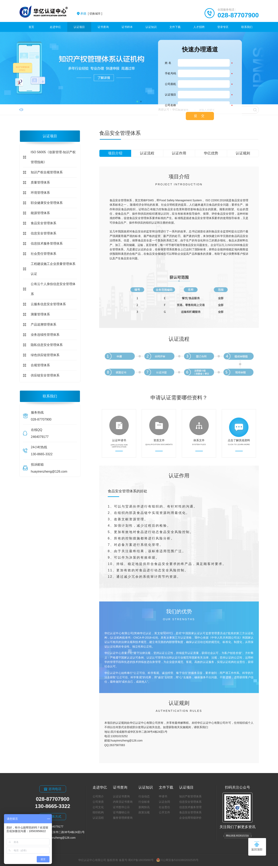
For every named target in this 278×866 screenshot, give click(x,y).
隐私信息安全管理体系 (47, 345)
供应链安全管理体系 (45, 375)
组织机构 (98, 812)
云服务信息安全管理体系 (48, 304)
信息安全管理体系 (43, 233)
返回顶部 (256, 846)
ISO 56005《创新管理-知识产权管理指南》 (53, 157)
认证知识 (151, 27)
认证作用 (179, 153)
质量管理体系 (40, 182)
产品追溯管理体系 (43, 324)
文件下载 (175, 27)
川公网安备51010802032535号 (177, 860)
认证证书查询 (121, 796)
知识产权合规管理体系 (47, 172)
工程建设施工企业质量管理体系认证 (53, 269)
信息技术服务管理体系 (47, 243)
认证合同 (164, 801)
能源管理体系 (40, 213)
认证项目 (79, 27)
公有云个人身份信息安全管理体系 (53, 289)
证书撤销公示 (121, 812)
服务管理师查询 (123, 817)
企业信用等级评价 (190, 817)
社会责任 (164, 807)
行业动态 (144, 796)
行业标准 (144, 801)
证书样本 (127, 27)
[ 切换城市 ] (91, 13)
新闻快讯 (144, 807)
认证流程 (147, 153)
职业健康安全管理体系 (47, 202)
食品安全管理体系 (43, 223)
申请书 (163, 796)
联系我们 (246, 27)
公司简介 (98, 796)
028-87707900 (238, 15)
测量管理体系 (40, 314)
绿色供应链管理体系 (45, 355)
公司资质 (98, 801)
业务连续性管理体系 (45, 334)
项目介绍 (115, 153)
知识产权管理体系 (190, 796)
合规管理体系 (40, 365)
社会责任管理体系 (43, 253)
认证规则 (243, 153)
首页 (31, 27)
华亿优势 (211, 153)
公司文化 (98, 807)
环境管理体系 (40, 192)
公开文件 (164, 812)
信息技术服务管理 (190, 807)
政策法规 (144, 812)
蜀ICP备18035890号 (141, 860)
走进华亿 (55, 27)
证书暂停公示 (121, 807)
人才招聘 (199, 27)
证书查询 (103, 27)
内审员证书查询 (123, 801)
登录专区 (223, 27)
